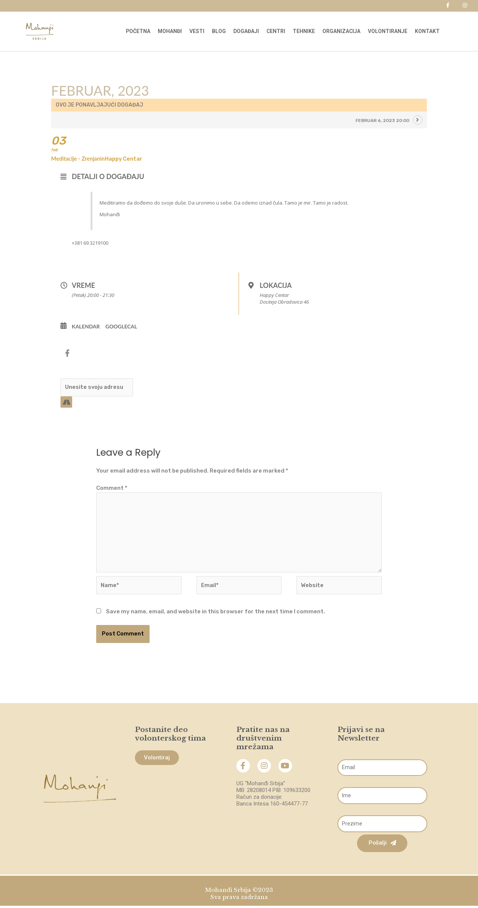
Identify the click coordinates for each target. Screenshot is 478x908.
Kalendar (86, 327)
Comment (111, 489)
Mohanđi (170, 31)
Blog (219, 31)
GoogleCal (121, 327)
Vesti (196, 31)
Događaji (246, 31)
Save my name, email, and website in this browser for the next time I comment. (215, 614)
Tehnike (304, 31)
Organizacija (341, 31)
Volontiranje (387, 31)
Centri (275, 31)
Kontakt (427, 31)
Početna (138, 31)
